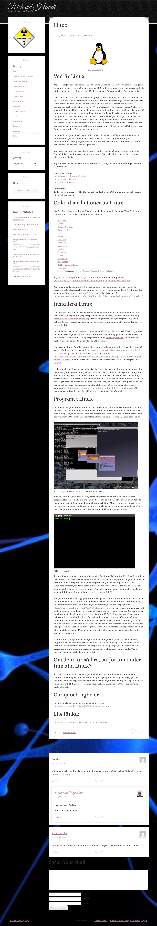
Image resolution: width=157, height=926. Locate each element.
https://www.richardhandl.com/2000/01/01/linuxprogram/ (82, 608)
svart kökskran (59, 833)
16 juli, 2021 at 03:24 (59, 837)
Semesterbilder (18, 121)
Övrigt (15, 136)
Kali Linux (62, 240)
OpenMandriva (64, 252)
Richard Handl (32, 7)
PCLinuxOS (62, 259)
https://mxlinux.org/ (61, 774)
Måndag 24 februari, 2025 (27, 234)
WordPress (135, 920)
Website (86, 903)
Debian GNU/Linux (65, 227)
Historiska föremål (19, 91)
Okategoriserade (69, 733)
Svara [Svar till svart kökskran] (55, 852)
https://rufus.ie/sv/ (115, 337)
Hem (14, 71)
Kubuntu (93, 271)
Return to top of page (19, 920)
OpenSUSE (62, 255)
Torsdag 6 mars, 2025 (26, 229)
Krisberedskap (18, 96)
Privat (15, 116)
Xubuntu (109, 271)
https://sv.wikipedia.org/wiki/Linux (70, 176)
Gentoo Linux (63, 236)
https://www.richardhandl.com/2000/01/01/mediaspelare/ (82, 706)
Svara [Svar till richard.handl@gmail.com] (58, 817)
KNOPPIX (62, 243)
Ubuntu (60, 271)
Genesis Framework (119, 920)
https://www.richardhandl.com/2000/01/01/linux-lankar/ (81, 722)
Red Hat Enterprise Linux (68, 265)
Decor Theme (100, 920)
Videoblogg (17, 131)
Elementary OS (64, 230)
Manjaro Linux (63, 249)
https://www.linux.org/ (64, 182)
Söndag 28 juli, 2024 (25, 276)
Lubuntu (101, 271)
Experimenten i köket (20, 86)
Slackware (62, 268)
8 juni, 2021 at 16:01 (61, 797)
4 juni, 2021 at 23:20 (58, 763)
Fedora (60, 233)
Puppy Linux (63, 262)
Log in (144, 920)
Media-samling (18, 101)
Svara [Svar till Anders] (55, 781)
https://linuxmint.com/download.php (71, 318)
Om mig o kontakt (19, 111)
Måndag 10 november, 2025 (29, 225)
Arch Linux (62, 220)
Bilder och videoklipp (20, 81)
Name (85, 894)
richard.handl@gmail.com (70, 36)
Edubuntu (85, 271)
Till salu (15, 126)
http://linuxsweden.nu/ (65, 179)
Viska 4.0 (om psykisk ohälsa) (23, 76)
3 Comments (88, 36)
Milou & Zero (17, 106)
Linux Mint (62, 246)
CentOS (61, 224)
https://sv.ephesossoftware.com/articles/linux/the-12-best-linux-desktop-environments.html (98, 296)
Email (85, 898)
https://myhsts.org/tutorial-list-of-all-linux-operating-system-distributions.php (92, 280)
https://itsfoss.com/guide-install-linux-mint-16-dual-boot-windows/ (100, 388)
